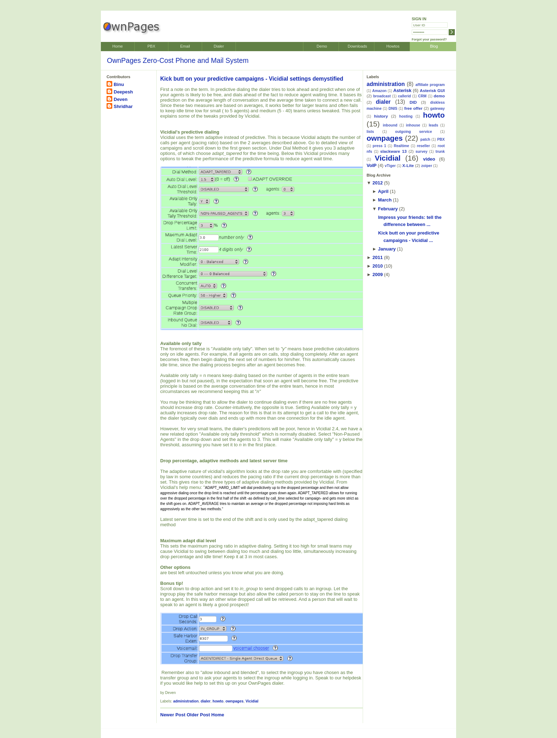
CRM (422, 96)
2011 (377, 257)
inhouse (413, 125)
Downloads (357, 46)
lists (370, 132)
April (383, 191)
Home (117, 46)
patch (425, 139)
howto (217, 701)
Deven (121, 99)
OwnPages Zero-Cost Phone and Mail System (178, 60)
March (384, 200)
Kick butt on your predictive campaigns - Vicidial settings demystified (251, 79)
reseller (423, 146)
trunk (440, 151)
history (381, 116)
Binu (119, 84)
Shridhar (123, 106)
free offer (413, 108)
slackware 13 (393, 151)
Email (185, 46)
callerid (404, 96)
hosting (406, 116)
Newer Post (172, 714)
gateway (437, 109)
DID (413, 102)
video (429, 159)
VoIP (372, 165)
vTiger (390, 166)
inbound (390, 125)
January (387, 249)
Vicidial (251, 701)
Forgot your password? (429, 39)
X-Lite (408, 165)
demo (439, 95)
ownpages (235, 701)
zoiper (426, 166)
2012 (377, 182)
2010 (377, 266)
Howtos (393, 46)
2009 (377, 274)
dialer (206, 701)
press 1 (379, 146)
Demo (322, 46)
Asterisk (402, 90)
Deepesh (123, 92)
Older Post (198, 714)
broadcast (382, 96)
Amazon (379, 91)
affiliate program (430, 85)
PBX (151, 46)
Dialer (219, 46)
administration (186, 701)
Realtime (401, 146)
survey (422, 151)
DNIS (393, 109)
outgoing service (413, 132)
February (388, 208)
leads (433, 125)
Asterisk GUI (432, 90)
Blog (434, 46)
